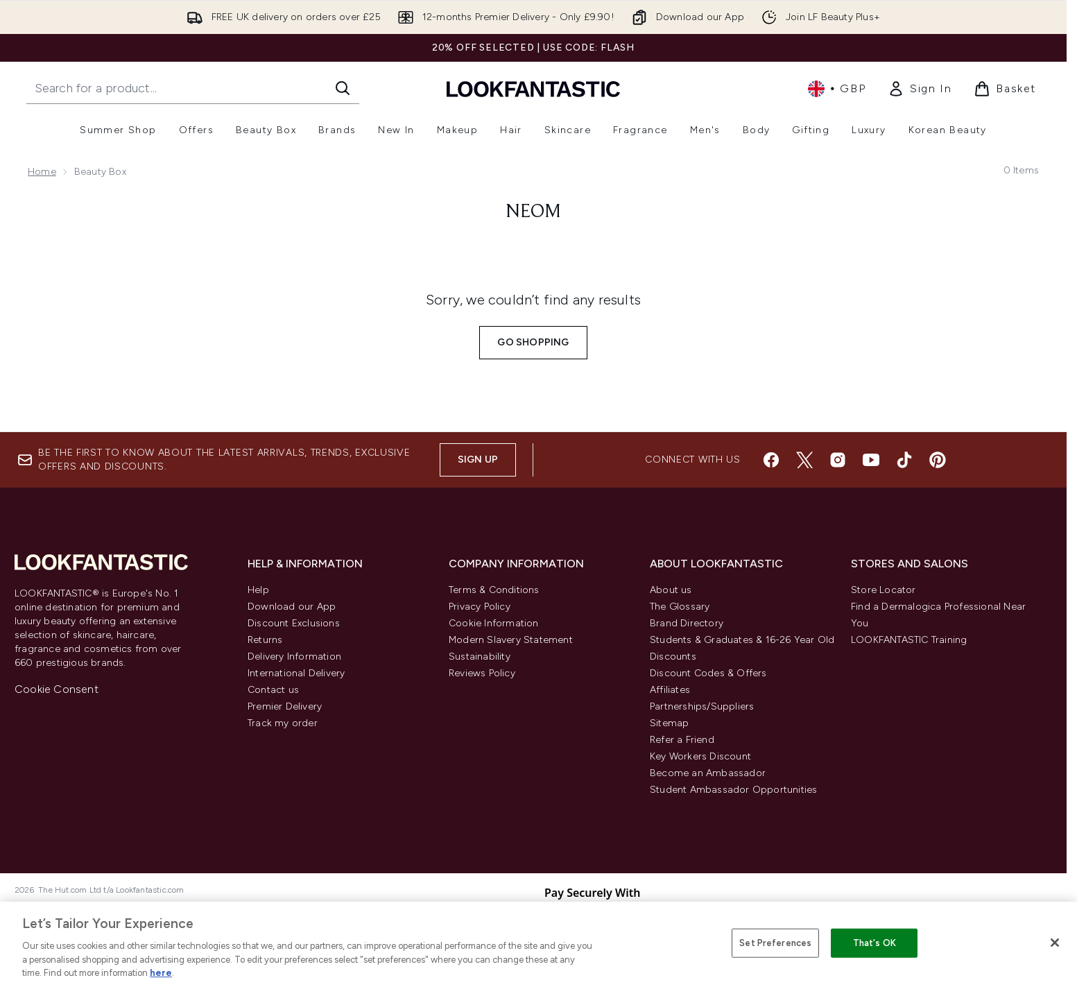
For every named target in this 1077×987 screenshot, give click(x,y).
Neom (533, 212)
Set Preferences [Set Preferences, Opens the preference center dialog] (775, 943)
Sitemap (669, 723)
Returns (265, 640)
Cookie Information (494, 623)
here (161, 973)
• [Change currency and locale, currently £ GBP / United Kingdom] (836, 88)
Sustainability (479, 656)
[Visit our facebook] (771, 460)
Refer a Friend (682, 740)
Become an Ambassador (708, 773)
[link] (919, 89)
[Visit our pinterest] (937, 460)
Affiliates (670, 690)
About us (671, 590)
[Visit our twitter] (804, 460)
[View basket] (1004, 89)
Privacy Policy (479, 606)
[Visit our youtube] (871, 460)
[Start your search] (192, 88)
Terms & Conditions (494, 590)
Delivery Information (294, 656)
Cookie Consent (56, 689)
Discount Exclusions (294, 623)
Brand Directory (686, 623)
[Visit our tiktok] (904, 460)
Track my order (283, 723)
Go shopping (533, 342)
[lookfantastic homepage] (533, 88)
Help (258, 590)
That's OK (874, 943)
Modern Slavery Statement (511, 640)
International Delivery (296, 673)
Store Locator (883, 590)
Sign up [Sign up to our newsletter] (478, 459)
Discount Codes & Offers (708, 673)
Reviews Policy (482, 673)
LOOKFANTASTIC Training (909, 640)
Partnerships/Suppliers (702, 706)
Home (42, 172)
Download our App (292, 606)
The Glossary (679, 606)
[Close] (1055, 942)
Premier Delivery (285, 706)
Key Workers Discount (700, 756)
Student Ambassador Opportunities (733, 790)
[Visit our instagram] (837, 460)
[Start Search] (342, 88)
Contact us (273, 690)
